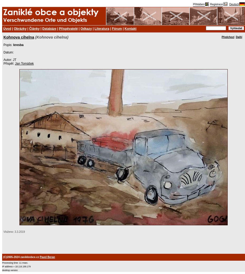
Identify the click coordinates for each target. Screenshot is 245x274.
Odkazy (86, 29)
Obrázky (20, 29)
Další (239, 37)
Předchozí (228, 37)
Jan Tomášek (24, 63)
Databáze (49, 29)
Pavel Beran (47, 257)
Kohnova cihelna (18, 37)
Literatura (102, 29)
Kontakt (131, 29)
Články (34, 29)
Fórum (117, 29)
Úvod (7, 29)
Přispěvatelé (68, 29)
